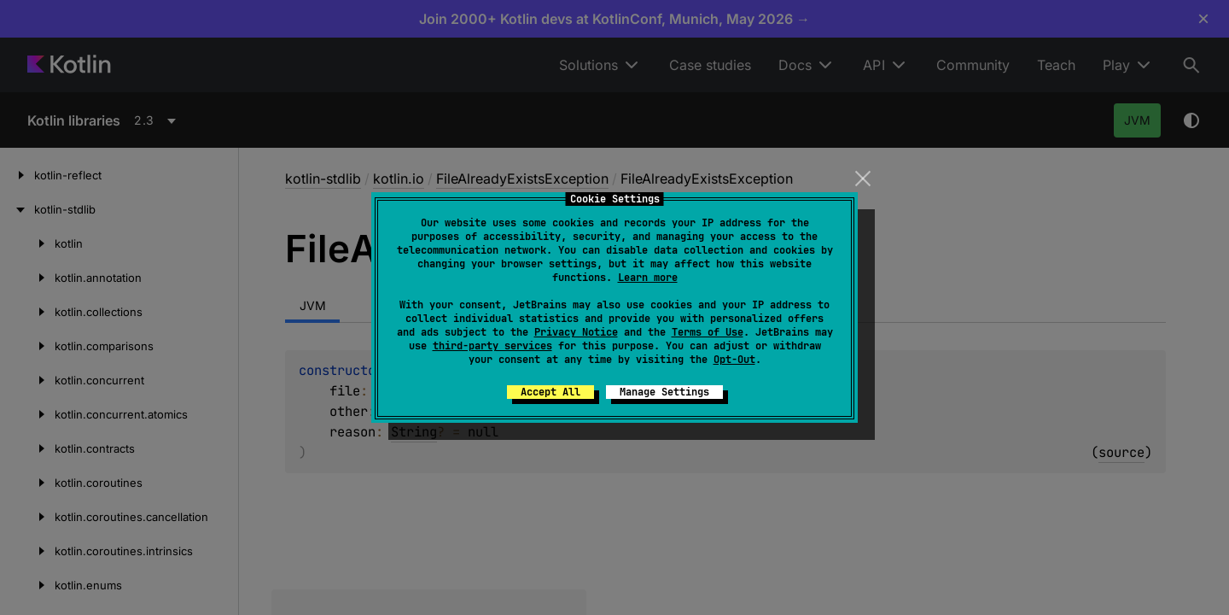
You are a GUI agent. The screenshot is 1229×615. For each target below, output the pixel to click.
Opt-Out (734, 359)
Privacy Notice (576, 332)
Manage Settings (664, 392)
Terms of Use (707, 332)
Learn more (648, 277)
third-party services (492, 346)
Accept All (550, 392)
